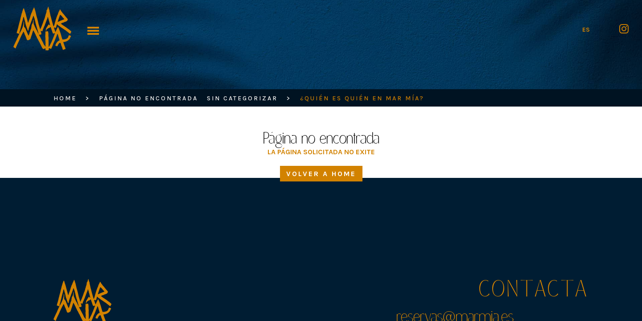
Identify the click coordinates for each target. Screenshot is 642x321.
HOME (65, 98)
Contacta (533, 290)
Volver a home (321, 189)
